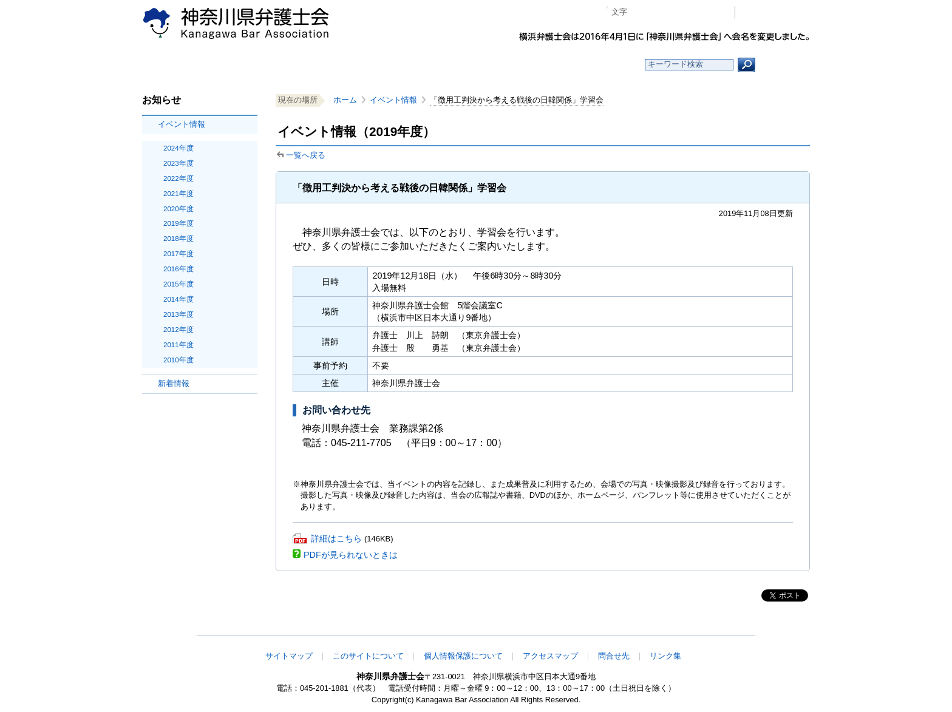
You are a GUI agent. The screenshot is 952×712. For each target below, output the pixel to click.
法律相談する (505, 65)
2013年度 (178, 314)
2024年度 (178, 148)
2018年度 (178, 238)
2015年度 (178, 284)
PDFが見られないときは (351, 555)
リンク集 (665, 655)
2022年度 (178, 178)
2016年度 (178, 269)
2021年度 (178, 193)
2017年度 (178, 253)
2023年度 (178, 163)
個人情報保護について (463, 655)
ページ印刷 (708, 12)
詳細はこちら (336, 538)
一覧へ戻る (305, 155)
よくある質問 (593, 65)
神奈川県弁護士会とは (417, 65)
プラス (678, 12)
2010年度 (178, 360)
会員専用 (775, 12)
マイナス (641, 12)
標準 (660, 12)
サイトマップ (289, 655)
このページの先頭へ (771, 627)
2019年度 (178, 223)
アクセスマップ (550, 655)
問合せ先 (614, 655)
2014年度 (178, 299)
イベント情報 (181, 124)
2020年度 (178, 208)
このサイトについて (368, 655)
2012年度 (178, 329)
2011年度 (178, 344)
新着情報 (173, 383)
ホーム (241, 65)
